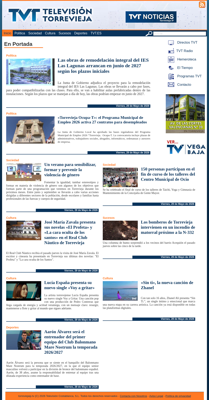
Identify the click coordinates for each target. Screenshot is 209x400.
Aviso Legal (156, 396)
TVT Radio (179, 51)
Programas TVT (184, 76)
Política (19, 33)
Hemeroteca (181, 59)
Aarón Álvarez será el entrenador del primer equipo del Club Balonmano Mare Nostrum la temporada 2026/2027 (70, 342)
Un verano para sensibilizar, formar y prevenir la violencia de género (70, 169)
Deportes (80, 33)
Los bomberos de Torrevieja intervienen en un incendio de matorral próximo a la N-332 (168, 227)
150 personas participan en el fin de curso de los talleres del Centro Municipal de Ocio (168, 174)
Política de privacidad (178, 396)
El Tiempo (179, 68)
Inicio (7, 33)
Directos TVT (181, 42)
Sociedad (35, 33)
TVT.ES (96, 33)
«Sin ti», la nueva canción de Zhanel (167, 285)
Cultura (50, 33)
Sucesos (65, 33)
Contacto (178, 85)
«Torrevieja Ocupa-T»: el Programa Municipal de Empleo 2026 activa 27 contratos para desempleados (102, 119)
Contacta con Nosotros (133, 396)
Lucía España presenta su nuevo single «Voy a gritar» (69, 285)
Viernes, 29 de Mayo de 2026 (132, 105)
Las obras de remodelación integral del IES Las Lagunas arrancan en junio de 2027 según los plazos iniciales (103, 65)
